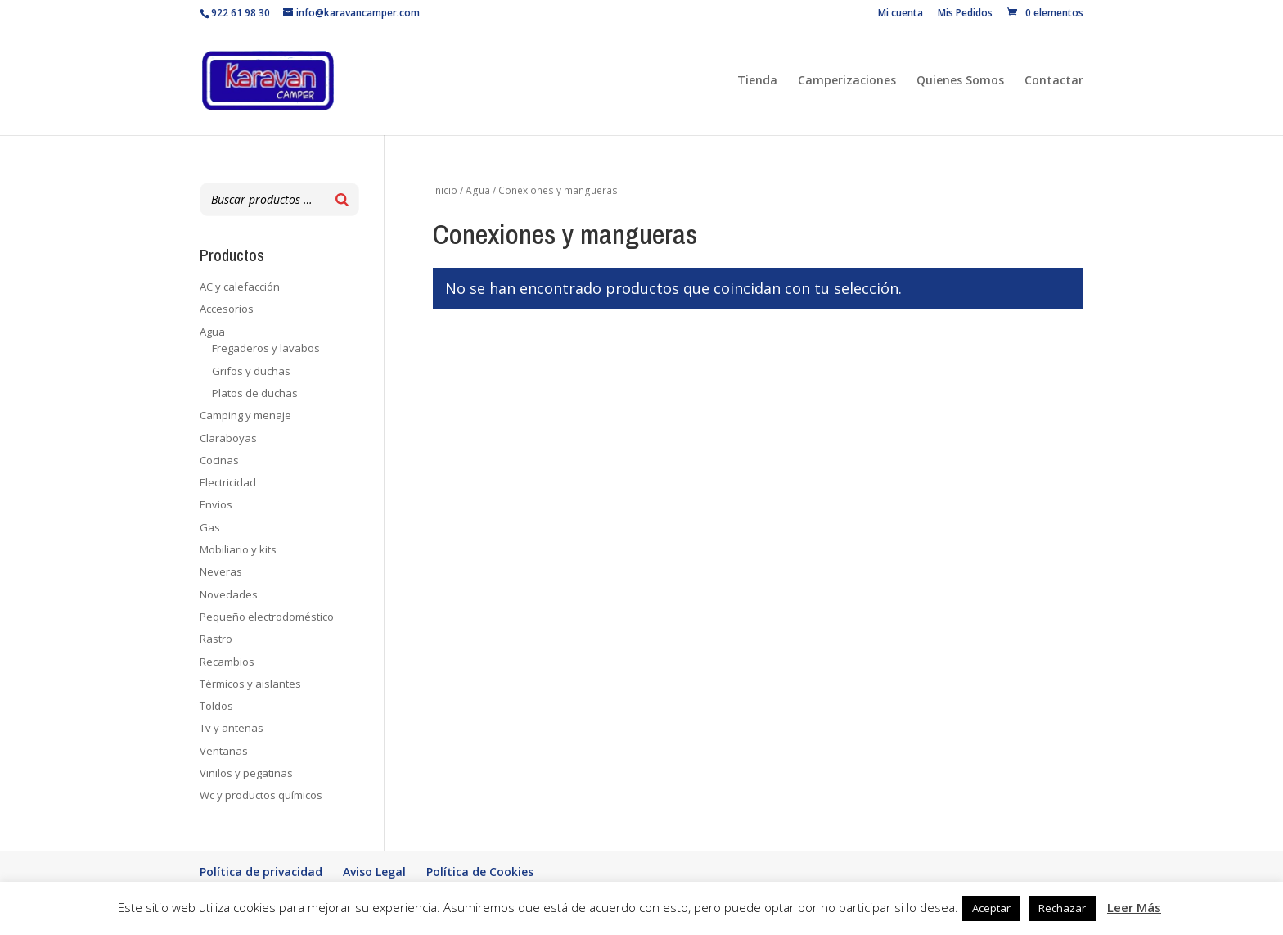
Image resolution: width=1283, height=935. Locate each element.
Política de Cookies (479, 871)
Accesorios (227, 308)
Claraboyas (228, 438)
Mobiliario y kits (238, 549)
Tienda (757, 81)
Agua (478, 190)
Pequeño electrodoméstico (267, 616)
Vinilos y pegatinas (246, 773)
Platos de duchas (255, 393)
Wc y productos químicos (261, 795)
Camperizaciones (847, 81)
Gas (210, 527)
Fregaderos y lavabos (266, 348)
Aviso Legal (374, 871)
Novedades (229, 594)
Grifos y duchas (251, 371)
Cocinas (219, 460)
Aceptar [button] (991, 908)
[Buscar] (342, 199)
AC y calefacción (240, 286)
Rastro (216, 638)
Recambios (227, 661)
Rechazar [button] (1062, 908)
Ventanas (224, 750)
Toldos (216, 705)
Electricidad (228, 482)
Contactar (1053, 81)
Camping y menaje (245, 415)
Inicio (445, 190)
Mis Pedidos (965, 14)
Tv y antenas (231, 727)
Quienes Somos (960, 81)
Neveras (221, 571)
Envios (216, 504)
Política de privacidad (261, 871)
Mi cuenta (900, 14)
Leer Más (1134, 907)
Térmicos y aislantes (250, 683)
